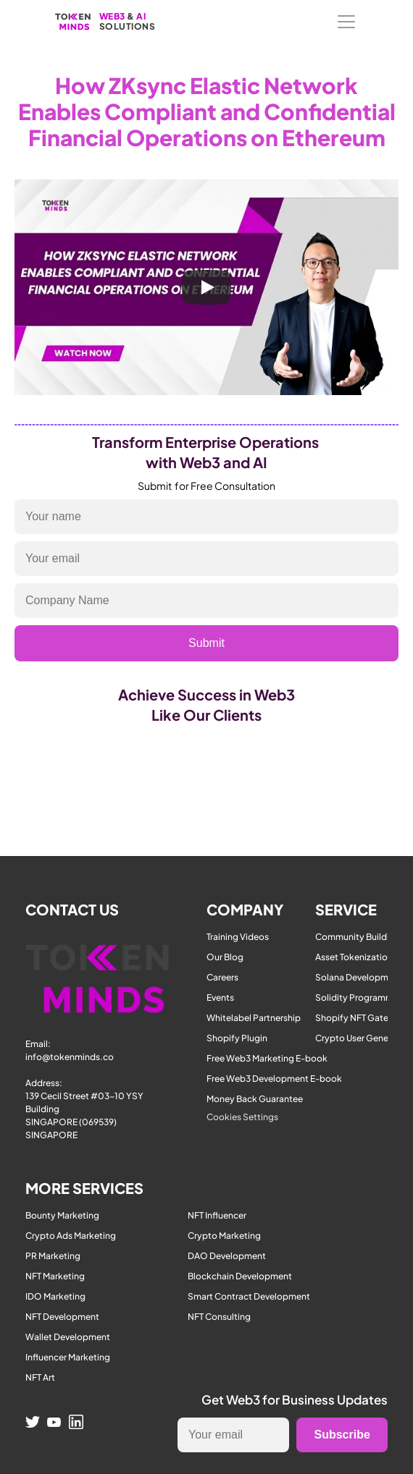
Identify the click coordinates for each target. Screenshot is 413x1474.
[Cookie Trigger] (242, 1117)
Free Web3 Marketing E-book (267, 1058)
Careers (222, 977)
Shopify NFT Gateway (360, 1017)
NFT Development (62, 1316)
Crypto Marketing (224, 1235)
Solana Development (358, 977)
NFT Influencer (217, 1215)
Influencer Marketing (67, 1357)
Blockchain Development (240, 1276)
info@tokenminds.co (69, 1056)
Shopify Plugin (236, 1038)
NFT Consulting (219, 1316)
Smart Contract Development (249, 1296)
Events (220, 997)
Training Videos (237, 936)
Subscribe (342, 1434)
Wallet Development (67, 1336)
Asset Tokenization (354, 957)
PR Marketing (52, 1255)
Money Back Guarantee (254, 1098)
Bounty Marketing (62, 1215)
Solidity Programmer (358, 997)
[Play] (206, 287)
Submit (206, 643)
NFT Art (40, 1377)
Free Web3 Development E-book (274, 1078)
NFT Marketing (55, 1276)
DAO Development (227, 1255)
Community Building (357, 936)
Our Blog (224, 957)
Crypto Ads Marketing (70, 1235)
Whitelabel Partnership (253, 1017)
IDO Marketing (55, 1296)
